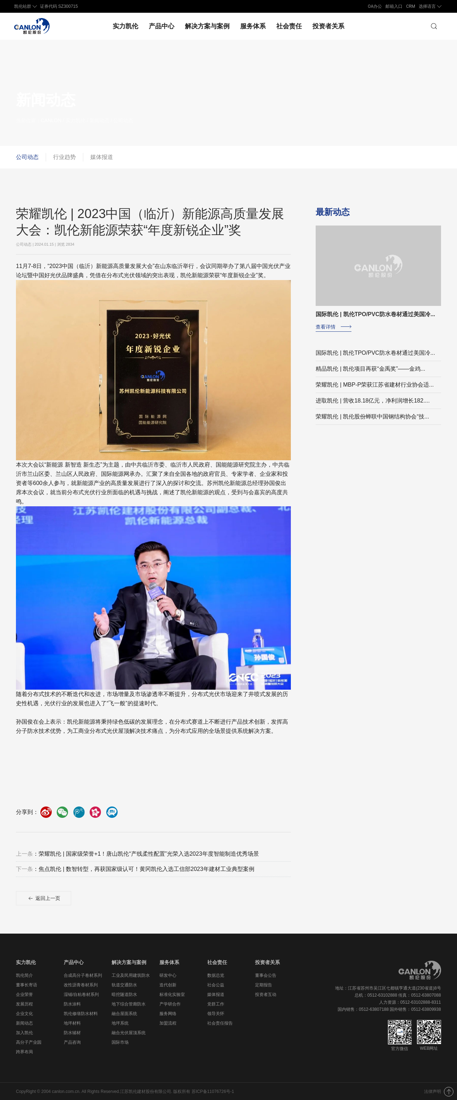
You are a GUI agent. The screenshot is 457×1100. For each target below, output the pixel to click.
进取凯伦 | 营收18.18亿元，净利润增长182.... (373, 400)
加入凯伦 (24, 1032)
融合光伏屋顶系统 (129, 1032)
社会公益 (215, 984)
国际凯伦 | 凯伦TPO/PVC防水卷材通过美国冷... (375, 352)
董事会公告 (265, 975)
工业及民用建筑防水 (131, 975)
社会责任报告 (220, 1022)
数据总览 (215, 975)
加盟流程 (167, 1022)
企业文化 (24, 1013)
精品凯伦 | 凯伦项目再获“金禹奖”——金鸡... (370, 368)
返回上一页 (43, 898)
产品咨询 (72, 1041)
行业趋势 (64, 157)
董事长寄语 (26, 984)
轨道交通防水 (124, 984)
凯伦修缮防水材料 (81, 1013)
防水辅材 (72, 1032)
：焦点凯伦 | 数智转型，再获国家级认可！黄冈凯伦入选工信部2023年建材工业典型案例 (135, 869)
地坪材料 (72, 1022)
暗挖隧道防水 (124, 994)
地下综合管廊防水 (129, 1003)
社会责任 (289, 26)
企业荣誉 (24, 994)
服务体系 (253, 26)
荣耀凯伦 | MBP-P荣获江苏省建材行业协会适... (375, 384)
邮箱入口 (393, 6)
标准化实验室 (172, 994)
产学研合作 (170, 1003)
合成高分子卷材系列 (83, 975)
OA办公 (375, 6)
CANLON (51, 120)
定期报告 (263, 984)
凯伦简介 (24, 975)
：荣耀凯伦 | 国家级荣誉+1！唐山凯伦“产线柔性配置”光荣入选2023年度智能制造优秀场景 (137, 854)
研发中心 (167, 975)
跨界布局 (24, 1051)
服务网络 (167, 1013)
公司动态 (27, 157)
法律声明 (432, 1091)
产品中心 (161, 26)
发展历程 (24, 1003)
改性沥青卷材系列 (81, 984)
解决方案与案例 (207, 26)
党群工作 (215, 1003)
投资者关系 (328, 26)
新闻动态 (24, 1022)
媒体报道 (101, 157)
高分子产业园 (28, 1041)
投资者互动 (265, 994)
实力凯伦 (125, 26)
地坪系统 (120, 1022)
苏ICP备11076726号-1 (213, 1091)
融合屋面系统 (124, 1013)
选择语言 (431, 6)
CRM (410, 6)
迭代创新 (167, 984)
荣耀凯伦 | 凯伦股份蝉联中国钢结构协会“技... (372, 416)
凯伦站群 (26, 6)
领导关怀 (215, 1013)
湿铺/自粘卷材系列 (81, 994)
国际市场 (120, 1041)
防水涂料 (72, 1003)
